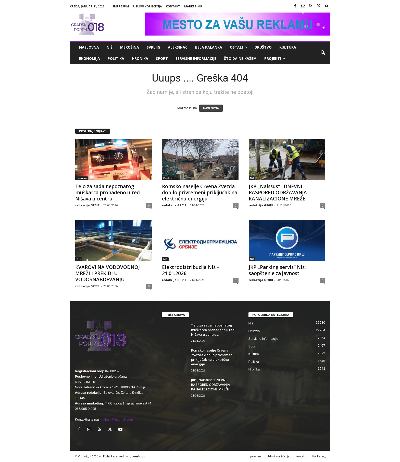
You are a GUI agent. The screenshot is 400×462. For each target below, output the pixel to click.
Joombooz (137, 456)
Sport (162, 58)
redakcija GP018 (87, 205)
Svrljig (153, 47)
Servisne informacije (196, 58)
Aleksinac (178, 47)
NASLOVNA (211, 108)
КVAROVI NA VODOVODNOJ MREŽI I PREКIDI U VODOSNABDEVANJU (107, 273)
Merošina (129, 47)
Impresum (121, 6)
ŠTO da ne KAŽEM (240, 58)
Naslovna (89, 47)
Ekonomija (89, 58)
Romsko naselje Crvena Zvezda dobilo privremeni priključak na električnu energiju (199, 192)
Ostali (238, 47)
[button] (322, 53)
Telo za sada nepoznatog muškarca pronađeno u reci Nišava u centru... (108, 192)
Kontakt (173, 6)
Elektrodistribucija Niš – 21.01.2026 (190, 270)
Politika (116, 58)
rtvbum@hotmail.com (117, 419)
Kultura (287, 47)
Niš (109, 47)
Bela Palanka (208, 47)
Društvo (263, 47)
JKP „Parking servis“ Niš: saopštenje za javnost (277, 270)
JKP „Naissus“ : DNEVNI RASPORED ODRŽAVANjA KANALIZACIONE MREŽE (278, 192)
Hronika (140, 58)
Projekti (274, 58)
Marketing (193, 6)
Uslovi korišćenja (147, 6)
